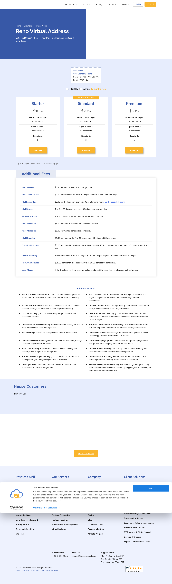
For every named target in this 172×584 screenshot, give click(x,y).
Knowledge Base (23, 515)
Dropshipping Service (133, 518)
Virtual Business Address (63, 496)
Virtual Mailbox (59, 482)
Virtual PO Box (58, 505)
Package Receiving (60, 520)
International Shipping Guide (65, 524)
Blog (90, 520)
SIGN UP (37, 150)
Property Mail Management (136, 499)
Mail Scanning (58, 492)
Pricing (99, 4)
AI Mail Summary (131, 504)
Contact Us (93, 482)
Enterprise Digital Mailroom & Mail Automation (139, 484)
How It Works (71, 4)
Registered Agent (131, 490)
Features (87, 4)
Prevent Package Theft (98, 501)
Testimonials (93, 510)
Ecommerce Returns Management (139, 523)
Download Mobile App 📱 (27, 520)
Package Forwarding (61, 515)
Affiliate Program (95, 534)
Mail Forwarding (59, 487)
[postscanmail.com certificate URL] (153, 423)
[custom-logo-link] (32, 4)
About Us (92, 487)
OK (150, 560)
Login (138, 4)
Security (91, 492)
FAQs (18, 505)
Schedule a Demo (23, 496)
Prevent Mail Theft (96, 496)
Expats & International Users (137, 541)
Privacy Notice (22, 524)
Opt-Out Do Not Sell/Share (45, 579)
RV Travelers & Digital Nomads (137, 532)
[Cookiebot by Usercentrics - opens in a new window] (16, 579)
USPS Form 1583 (95, 524)
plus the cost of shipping (114, 202)
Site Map (20, 534)
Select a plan (86, 453)
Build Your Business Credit (136, 495)
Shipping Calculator (24, 510)
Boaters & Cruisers (132, 537)
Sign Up (150, 4)
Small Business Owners (134, 527)
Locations (111, 4)
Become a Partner (96, 529)
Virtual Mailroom (59, 529)
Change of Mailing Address (64, 510)
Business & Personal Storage (136, 509)
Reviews (91, 515)
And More (125, 4)
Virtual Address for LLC (62, 501)
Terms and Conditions (25, 529)
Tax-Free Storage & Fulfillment (137, 513)
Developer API (94, 505)
